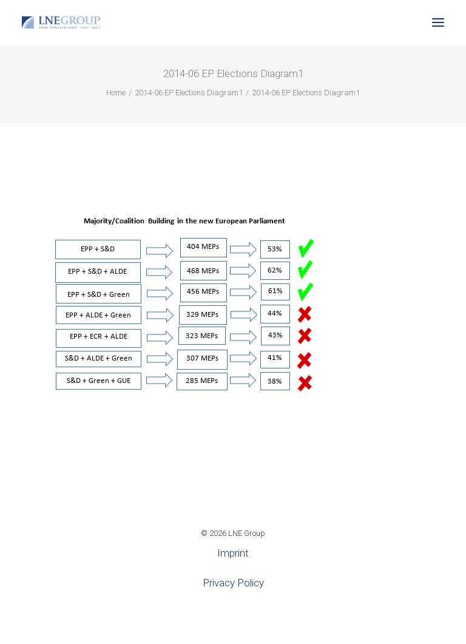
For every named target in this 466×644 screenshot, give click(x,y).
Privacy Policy (233, 583)
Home (116, 92)
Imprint (233, 553)
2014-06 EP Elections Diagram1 (189, 92)
